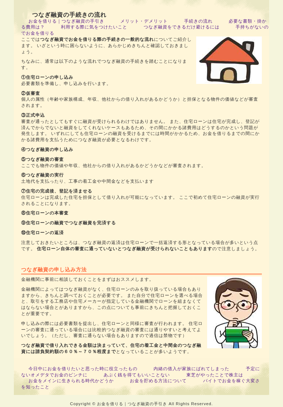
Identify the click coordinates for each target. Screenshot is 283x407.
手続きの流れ (198, 21)
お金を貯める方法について (158, 380)
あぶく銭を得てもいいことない (137, 374)
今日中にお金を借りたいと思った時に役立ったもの (82, 368)
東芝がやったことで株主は (214, 374)
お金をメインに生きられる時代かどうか (71, 380)
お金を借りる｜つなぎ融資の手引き (66, 21)
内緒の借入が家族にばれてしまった (191, 368)
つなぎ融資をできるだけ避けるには (182, 27)
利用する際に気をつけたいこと (94, 27)
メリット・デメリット (144, 21)
